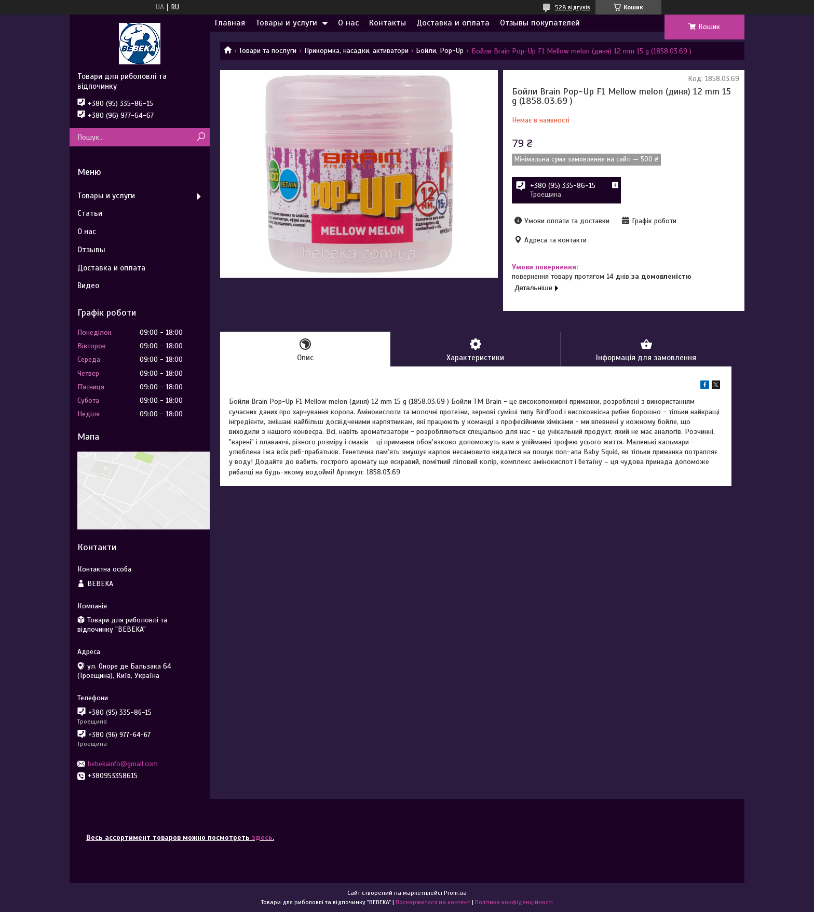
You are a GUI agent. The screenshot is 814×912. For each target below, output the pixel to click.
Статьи (89, 213)
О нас (348, 23)
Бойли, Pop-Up (440, 50)
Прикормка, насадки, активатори (356, 50)
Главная (230, 23)
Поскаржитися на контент (433, 902)
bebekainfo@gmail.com (123, 763)
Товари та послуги (267, 50)
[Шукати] (201, 137)
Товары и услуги (286, 23)
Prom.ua (455, 892)
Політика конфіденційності (514, 902)
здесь (262, 837)
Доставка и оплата (453, 23)
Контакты (387, 23)
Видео (88, 285)
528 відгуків (572, 7)
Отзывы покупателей (540, 23)
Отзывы (91, 249)
